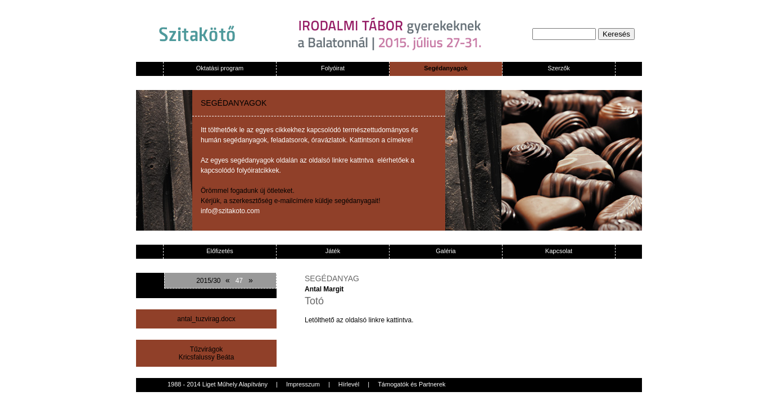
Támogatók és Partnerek (411, 384)
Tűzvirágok (206, 349)
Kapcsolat (558, 251)
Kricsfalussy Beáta (206, 357)
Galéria (445, 251)
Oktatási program (219, 68)
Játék (332, 251)
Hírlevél (348, 384)
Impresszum (303, 384)
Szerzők (559, 68)
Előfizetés (219, 251)
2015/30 (208, 281)
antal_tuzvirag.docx (206, 319)
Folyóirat (333, 68)
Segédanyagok (446, 68)
